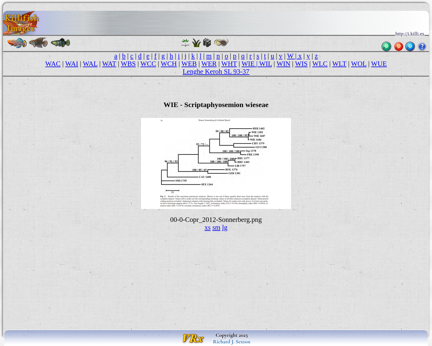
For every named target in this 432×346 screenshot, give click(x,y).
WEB (189, 63)
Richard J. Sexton (231, 341)
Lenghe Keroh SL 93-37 (216, 71)
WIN (283, 63)
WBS (128, 63)
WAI (71, 63)
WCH (169, 63)
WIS (301, 63)
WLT (339, 63)
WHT (229, 63)
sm (216, 227)
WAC (53, 63)
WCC (148, 63)
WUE (379, 63)
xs (208, 227)
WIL (265, 63)
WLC (320, 63)
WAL (90, 63)
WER (209, 63)
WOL (358, 63)
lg (224, 227)
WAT (109, 63)
